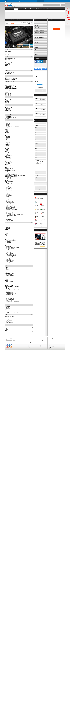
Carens (36, 123)
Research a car (40, 338)
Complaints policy (51, 348)
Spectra (36, 173)
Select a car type (41, 339)
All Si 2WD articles (38, 189)
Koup (36, 141)
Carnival (36, 125)
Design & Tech (51, 342)
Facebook (37, 65)
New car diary (40, 342)
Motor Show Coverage (31, 346)
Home (29, 338)
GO (56, 28)
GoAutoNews (51, 340)
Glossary (40, 348)
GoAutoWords (51, 343)
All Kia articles (37, 186)
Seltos (36, 157)
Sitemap (29, 348)
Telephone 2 (36, 76)
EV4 (35, 132)
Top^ (31, 49)
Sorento (36, 159)
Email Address (37, 79)
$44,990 (42, 114)
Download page (43, 246)
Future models (30, 343)
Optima (36, 148)
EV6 (35, 136)
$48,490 (42, 117)
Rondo (36, 155)
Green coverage (41, 343)
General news (40, 345)
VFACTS (40, 346)
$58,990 (42, 99)
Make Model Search (30, 345)
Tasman (36, 180)
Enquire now (40, 84)
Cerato (36, 127)
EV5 (35, 134)
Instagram (43, 65)
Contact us (50, 345)
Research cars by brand (42, 340)
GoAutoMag (51, 341)
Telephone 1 (37, 74)
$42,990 (42, 104)
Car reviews (29, 340)
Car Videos (29, 341)
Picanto (36, 150)
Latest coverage (30, 339)
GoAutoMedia (51, 338)
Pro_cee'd (36, 152)
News (28, 344)
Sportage (36, 175)
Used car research (41, 344)
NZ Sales (40, 347)
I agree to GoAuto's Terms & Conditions (40, 86)
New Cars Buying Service (31, 347)
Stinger (36, 177)
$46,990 (42, 109)
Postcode (36, 81)
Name (36, 71)
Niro (35, 146)
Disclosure (50, 347)
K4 (35, 139)
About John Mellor (51, 346)
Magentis (36, 143)
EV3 (35, 130)
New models (29, 342)
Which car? (40, 341)
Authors (50, 344)
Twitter (40, 65)
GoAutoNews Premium (52, 339)
